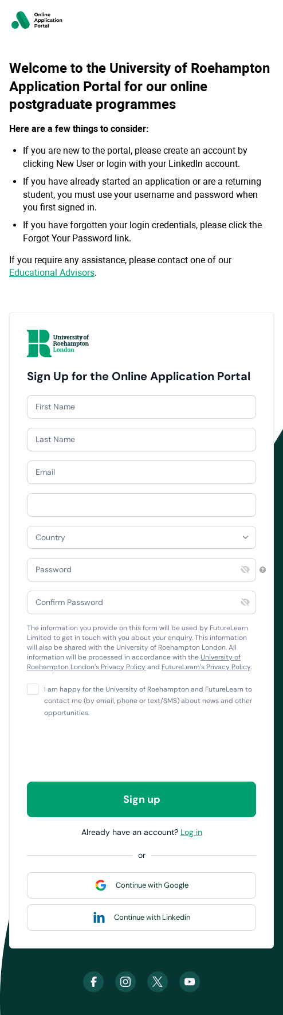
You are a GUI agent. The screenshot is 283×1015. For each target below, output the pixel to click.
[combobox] (141, 537)
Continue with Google (152, 885)
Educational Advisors (52, 272)
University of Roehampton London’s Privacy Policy (134, 662)
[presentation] (114, 750)
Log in (191, 832)
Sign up (141, 799)
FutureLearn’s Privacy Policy (206, 667)
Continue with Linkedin (152, 917)
